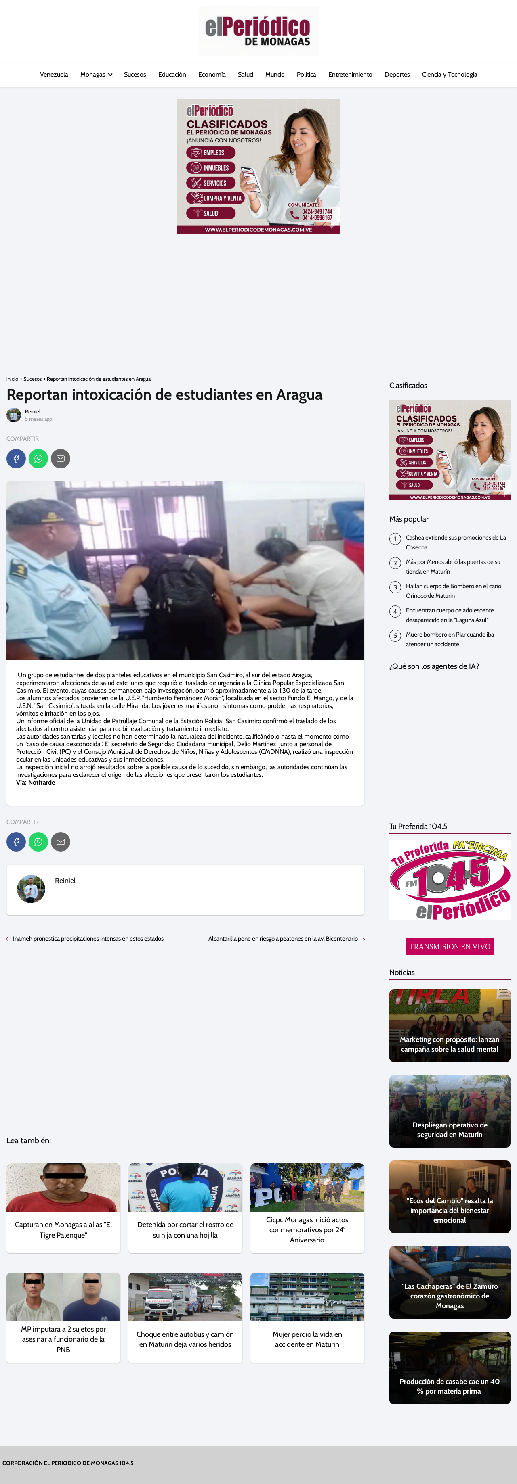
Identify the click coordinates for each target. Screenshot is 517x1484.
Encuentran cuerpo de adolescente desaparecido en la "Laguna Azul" (450, 615)
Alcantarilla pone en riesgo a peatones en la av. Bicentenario (283, 938)
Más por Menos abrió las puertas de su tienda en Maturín (453, 566)
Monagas (92, 74)
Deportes (397, 74)
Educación (172, 74)
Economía (212, 74)
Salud (245, 74)
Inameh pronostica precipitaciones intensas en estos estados (88, 938)
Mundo (275, 74)
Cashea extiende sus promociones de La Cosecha (456, 542)
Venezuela (54, 74)
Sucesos (135, 74)
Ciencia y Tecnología (449, 74)
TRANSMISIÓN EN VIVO (450, 947)
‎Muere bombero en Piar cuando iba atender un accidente (450, 639)
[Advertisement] (258, 310)
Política (306, 74)
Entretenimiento (350, 74)
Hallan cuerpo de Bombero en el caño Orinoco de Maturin (453, 590)
